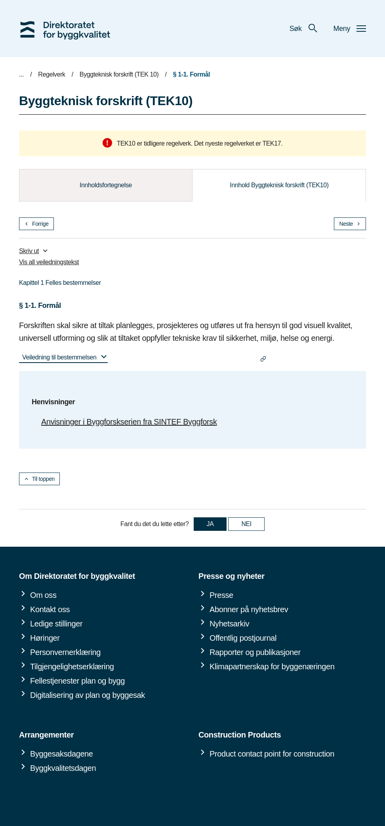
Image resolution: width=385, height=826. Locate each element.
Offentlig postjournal (243, 638)
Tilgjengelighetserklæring (72, 666)
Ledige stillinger (56, 623)
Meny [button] (350, 29)
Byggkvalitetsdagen (63, 768)
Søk (304, 28)
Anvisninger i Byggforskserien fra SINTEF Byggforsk (129, 421)
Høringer (45, 638)
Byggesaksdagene (61, 753)
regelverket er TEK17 (252, 143)
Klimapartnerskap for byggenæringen (272, 666)
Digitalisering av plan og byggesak (87, 695)
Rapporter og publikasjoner (255, 652)
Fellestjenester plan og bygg (77, 680)
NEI (246, 524)
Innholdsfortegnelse (106, 185)
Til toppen (39, 479)
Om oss (43, 595)
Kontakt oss (50, 609)
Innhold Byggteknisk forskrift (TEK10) (279, 185)
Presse (221, 595)
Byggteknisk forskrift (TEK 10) (119, 74)
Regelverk (51, 74)
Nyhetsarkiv (229, 623)
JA (210, 524)
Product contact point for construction (272, 753)
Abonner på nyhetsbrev (249, 609)
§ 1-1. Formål (191, 74)
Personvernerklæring (65, 652)
